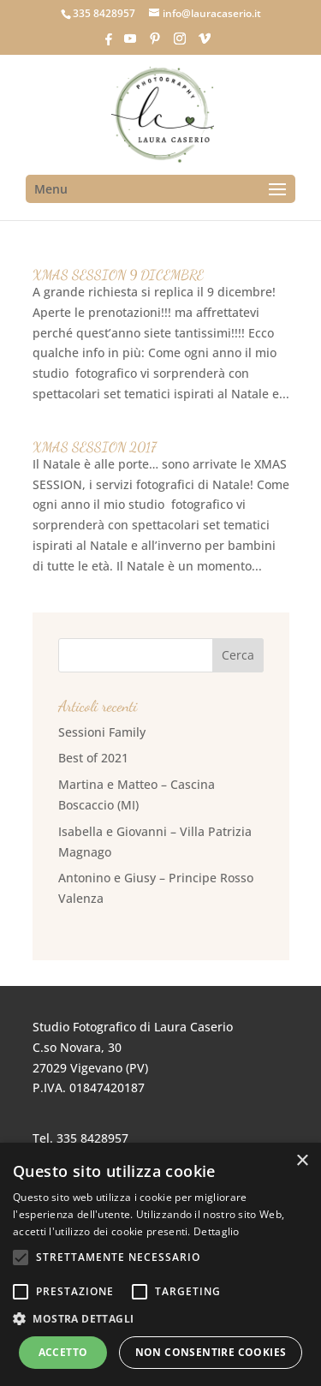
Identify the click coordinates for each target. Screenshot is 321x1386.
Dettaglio (216, 1231)
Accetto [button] (63, 1352)
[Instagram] (180, 44)
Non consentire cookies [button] (211, 1352)
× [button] (301, 1161)
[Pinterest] (155, 44)
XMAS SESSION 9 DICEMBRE (118, 274)
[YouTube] (130, 44)
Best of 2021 (93, 758)
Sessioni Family (102, 732)
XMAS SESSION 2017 (95, 447)
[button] (160, 1319)
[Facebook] (109, 44)
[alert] (160, 1264)
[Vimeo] (205, 44)
